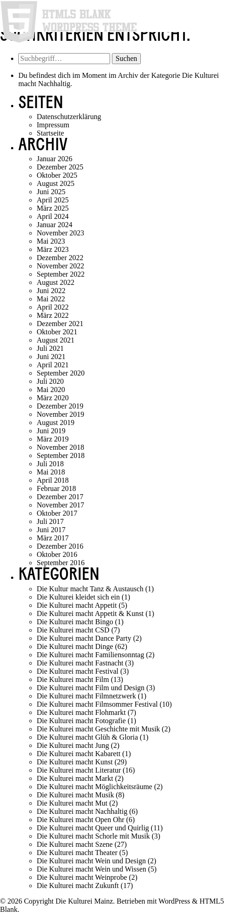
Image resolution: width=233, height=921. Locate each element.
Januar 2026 (54, 159)
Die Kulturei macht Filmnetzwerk (86, 696)
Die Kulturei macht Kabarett (79, 754)
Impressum (53, 125)
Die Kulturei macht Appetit (77, 605)
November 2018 (60, 447)
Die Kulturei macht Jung (73, 745)
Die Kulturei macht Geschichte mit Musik (98, 729)
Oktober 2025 (57, 175)
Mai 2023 (51, 241)
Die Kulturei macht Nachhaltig (82, 811)
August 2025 (55, 183)
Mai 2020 (51, 389)
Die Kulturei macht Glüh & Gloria (87, 737)
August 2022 (55, 282)
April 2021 (53, 365)
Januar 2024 (54, 225)
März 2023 (53, 249)
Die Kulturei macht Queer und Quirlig (93, 828)
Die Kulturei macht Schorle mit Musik (93, 836)
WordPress (174, 901)
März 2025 (53, 208)
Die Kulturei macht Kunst (75, 762)
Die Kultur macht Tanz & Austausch (90, 589)
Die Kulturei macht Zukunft (78, 885)
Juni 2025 (51, 192)
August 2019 (55, 422)
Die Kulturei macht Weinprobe (82, 877)
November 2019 (60, 414)
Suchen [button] (126, 58)
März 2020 (53, 398)
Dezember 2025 (60, 167)
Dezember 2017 (60, 497)
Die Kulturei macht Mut (72, 803)
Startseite (50, 133)
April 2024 (53, 216)
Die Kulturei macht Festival (77, 671)
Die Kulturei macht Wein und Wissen (91, 869)
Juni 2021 (51, 356)
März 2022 (53, 315)
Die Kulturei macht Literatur (79, 770)
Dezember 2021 (60, 323)
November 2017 (60, 505)
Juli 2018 (50, 464)
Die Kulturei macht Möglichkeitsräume (94, 786)
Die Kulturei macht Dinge (75, 646)
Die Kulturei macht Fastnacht (80, 663)
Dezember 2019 (60, 406)
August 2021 (55, 340)
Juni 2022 (51, 290)
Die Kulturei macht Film (73, 679)
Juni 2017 (51, 530)
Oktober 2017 (57, 513)
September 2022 (60, 274)
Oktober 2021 (57, 332)
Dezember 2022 (60, 258)
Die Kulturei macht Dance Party (84, 638)
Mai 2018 (51, 472)
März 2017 (53, 538)
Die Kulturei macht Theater (77, 852)
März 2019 (53, 439)
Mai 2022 (51, 299)
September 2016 (60, 563)
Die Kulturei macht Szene (75, 844)
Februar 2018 (56, 488)
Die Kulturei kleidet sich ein (78, 597)
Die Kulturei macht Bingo (75, 622)
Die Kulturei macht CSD (73, 630)
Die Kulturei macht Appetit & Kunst (90, 613)
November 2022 (60, 266)
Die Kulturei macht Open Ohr (80, 819)
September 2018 (60, 455)
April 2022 (53, 307)
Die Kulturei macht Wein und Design (91, 861)
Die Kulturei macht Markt (75, 778)
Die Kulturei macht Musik (75, 795)
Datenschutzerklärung (69, 116)
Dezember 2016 (60, 546)
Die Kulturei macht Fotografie (81, 721)
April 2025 (53, 200)
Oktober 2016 (57, 554)
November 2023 (60, 233)
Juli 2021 (50, 348)
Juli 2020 (50, 381)
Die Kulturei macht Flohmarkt (81, 712)
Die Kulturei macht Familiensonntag (90, 655)
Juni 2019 (51, 431)
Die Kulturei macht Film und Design (90, 688)
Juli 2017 (50, 521)
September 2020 (60, 373)
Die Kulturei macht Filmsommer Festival (97, 704)
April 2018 (53, 480)
